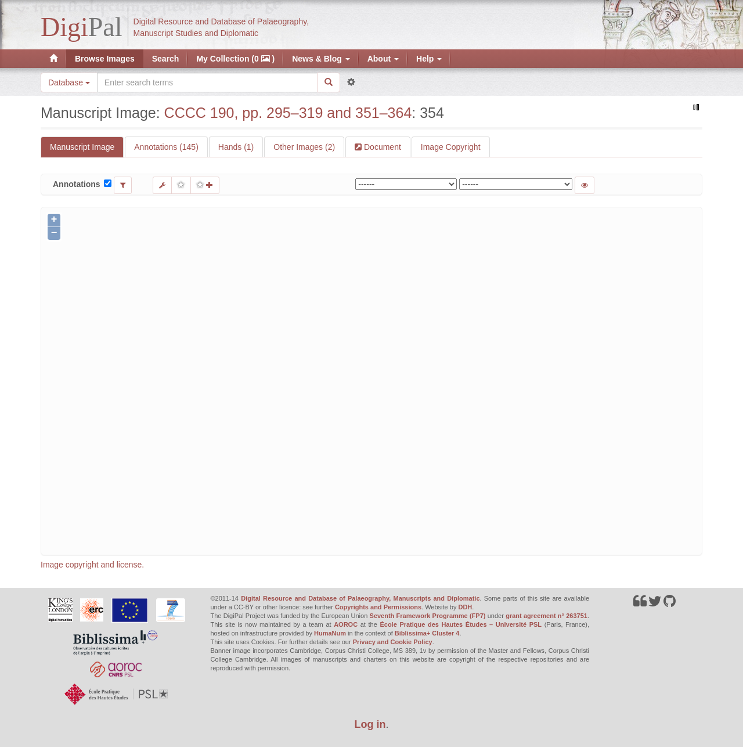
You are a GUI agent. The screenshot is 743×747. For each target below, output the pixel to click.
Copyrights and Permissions (378, 607)
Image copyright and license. (92, 564)
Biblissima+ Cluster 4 (427, 633)
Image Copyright (451, 147)
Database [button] (69, 82)
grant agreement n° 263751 (546, 615)
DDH (465, 607)
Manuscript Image (82, 147)
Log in (370, 724)
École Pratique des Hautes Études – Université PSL (461, 624)
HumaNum (330, 633)
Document (381, 147)
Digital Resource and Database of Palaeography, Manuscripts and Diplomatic (360, 598)
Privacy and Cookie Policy (392, 641)
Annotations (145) (166, 147)
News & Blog (320, 58)
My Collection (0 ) (235, 58)
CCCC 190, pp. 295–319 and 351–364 (288, 113)
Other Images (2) (304, 147)
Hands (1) (236, 147)
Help (429, 58)
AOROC (346, 624)
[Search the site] (207, 82)
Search (165, 58)
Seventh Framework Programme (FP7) (428, 615)
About (383, 58)
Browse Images (105, 58)
